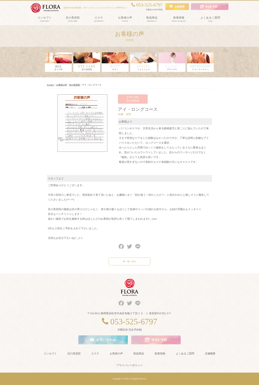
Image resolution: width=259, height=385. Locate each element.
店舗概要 (210, 353)
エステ (95, 353)
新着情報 (160, 353)
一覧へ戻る (129, 261)
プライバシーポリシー (129, 365)
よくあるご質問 (185, 353)
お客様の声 (116, 353)
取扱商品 (138, 353)
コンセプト (50, 353)
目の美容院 (74, 353)
